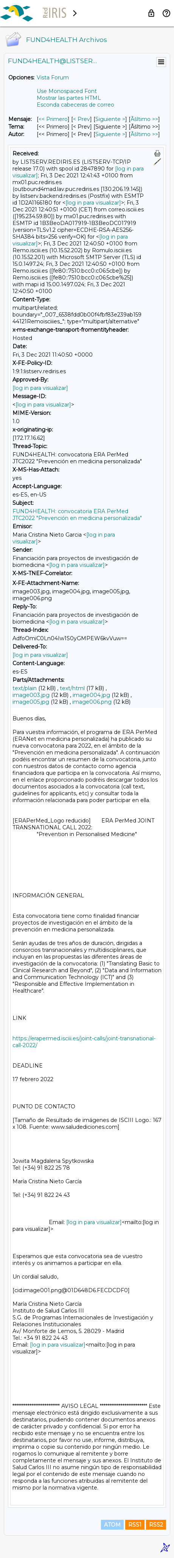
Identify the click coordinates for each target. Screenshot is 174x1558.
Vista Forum (53, 77)
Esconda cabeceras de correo (75, 104)
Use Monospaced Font (67, 91)
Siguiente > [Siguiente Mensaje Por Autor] (110, 134)
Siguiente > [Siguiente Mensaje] (110, 119)
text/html (72, 688)
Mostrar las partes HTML (69, 98)
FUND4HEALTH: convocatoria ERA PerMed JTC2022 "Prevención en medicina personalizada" (77, 514)
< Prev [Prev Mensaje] (81, 119)
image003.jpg (31, 695)
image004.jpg (91, 695)
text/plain (24, 688)
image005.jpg (30, 701)
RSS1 (134, 1524)
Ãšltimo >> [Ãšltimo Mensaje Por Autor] (144, 134)
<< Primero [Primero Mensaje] (53, 119)
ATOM (112, 1524)
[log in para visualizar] (93, 202)
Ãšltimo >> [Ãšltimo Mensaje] (144, 119)
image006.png (92, 701)
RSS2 (156, 1524)
